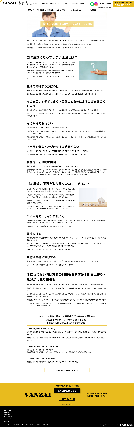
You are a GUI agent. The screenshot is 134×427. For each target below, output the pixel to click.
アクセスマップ (11, 425)
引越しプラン (45, 3)
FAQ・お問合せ (66, 3)
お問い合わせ (46, 425)
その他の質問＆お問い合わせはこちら (67, 370)
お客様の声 (58, 3)
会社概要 (52, 3)
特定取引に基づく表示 (22, 425)
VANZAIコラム (74, 3)
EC (4, 425)
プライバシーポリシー (35, 425)
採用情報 (82, 3)
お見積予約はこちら (67, 390)
